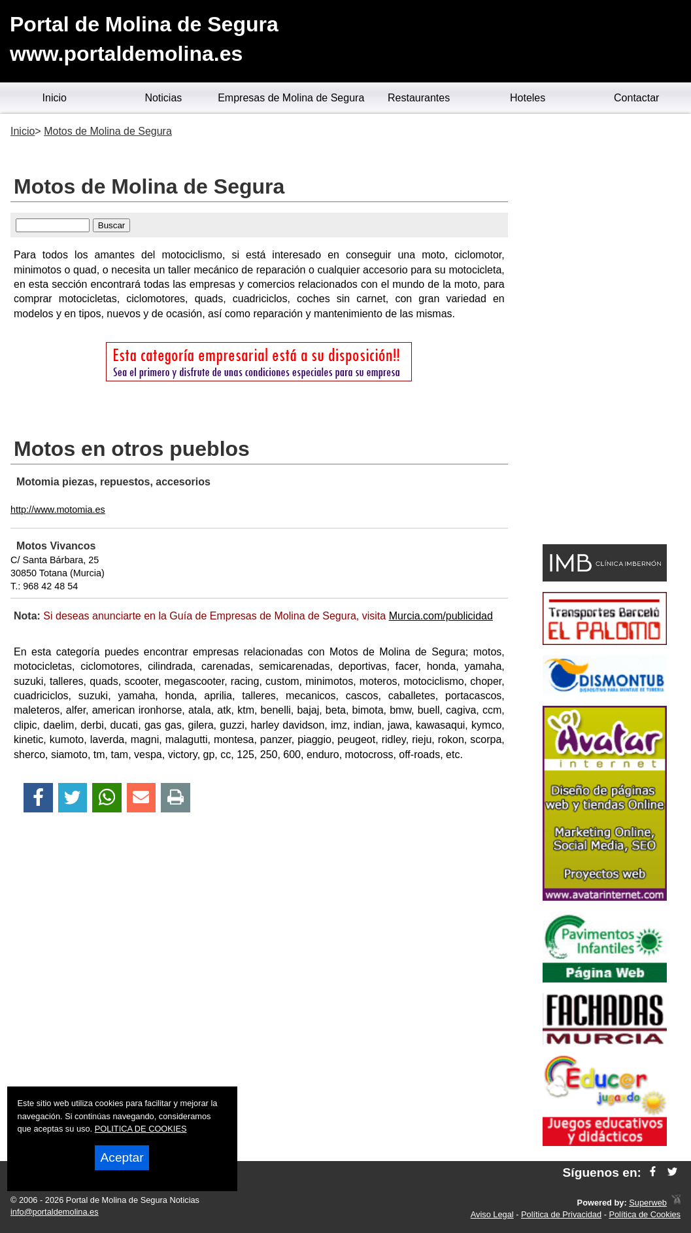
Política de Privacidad (561, 1214)
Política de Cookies (645, 1214)
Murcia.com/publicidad (441, 615)
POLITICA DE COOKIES (141, 1129)
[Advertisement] (605, 331)
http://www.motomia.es (57, 509)
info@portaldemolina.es (54, 1212)
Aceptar (121, 1157)
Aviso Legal (492, 1214)
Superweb (648, 1202)
